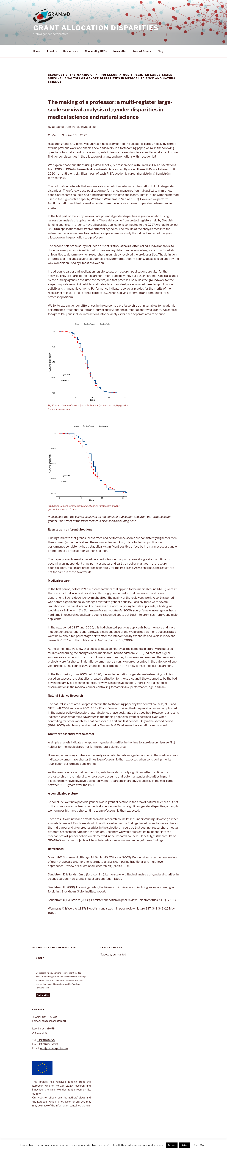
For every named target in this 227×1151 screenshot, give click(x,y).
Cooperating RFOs (96, 51)
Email (40, 957)
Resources (71, 51)
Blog (160, 51)
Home (36, 51)
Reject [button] (184, 1145)
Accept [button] (171, 1145)
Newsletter (119, 51)
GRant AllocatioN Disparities (96, 28)
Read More (199, 1145)
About (52, 51)
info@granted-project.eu (54, 1048)
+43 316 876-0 (46, 1040)
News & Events (142, 51)
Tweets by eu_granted (113, 954)
